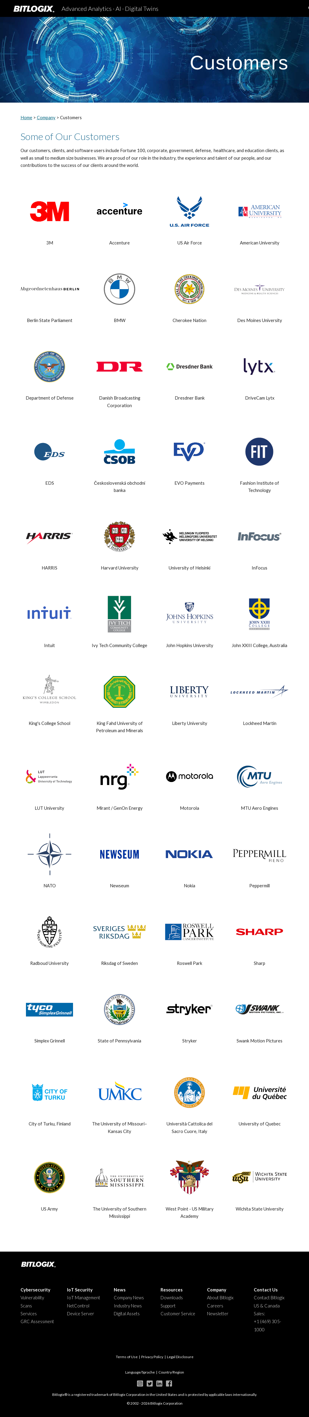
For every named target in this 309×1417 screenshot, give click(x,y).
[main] (154, 59)
